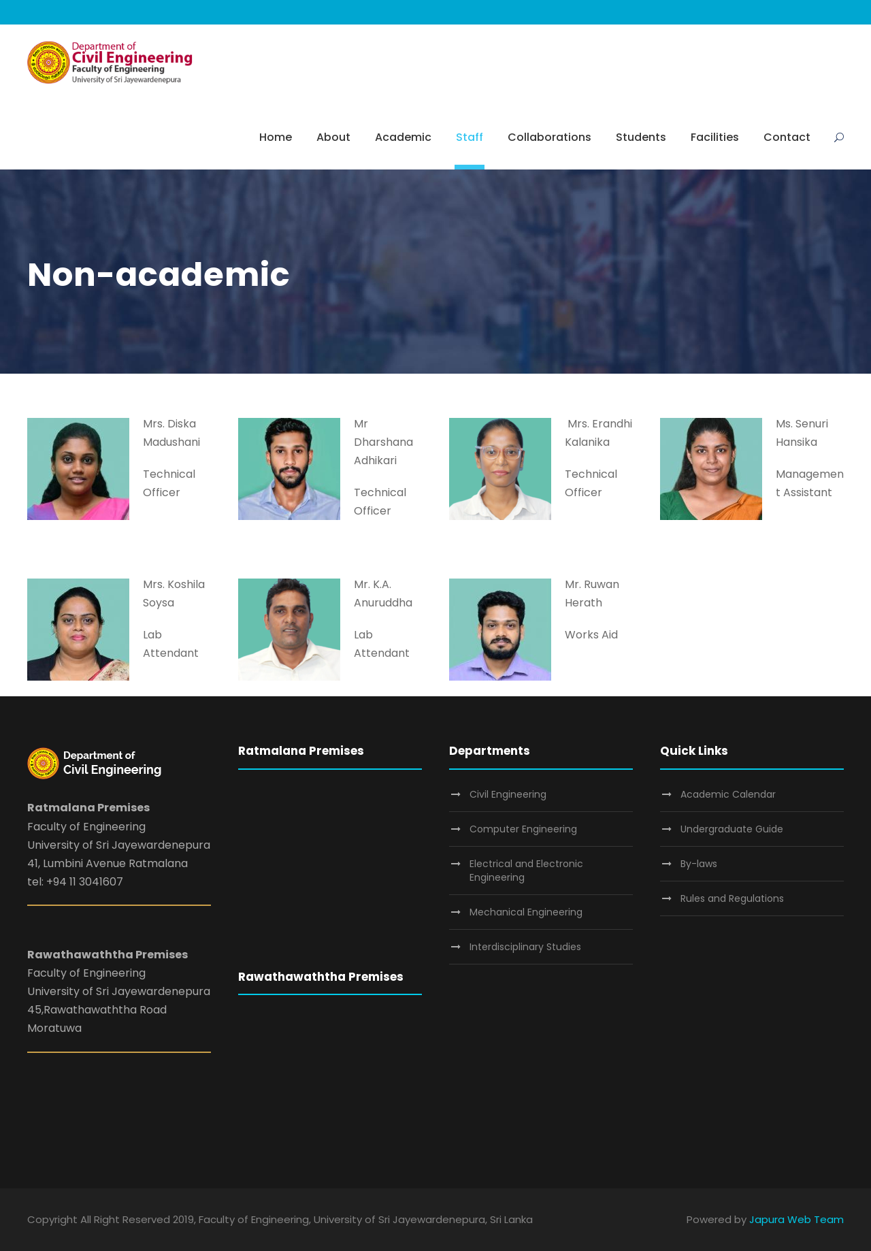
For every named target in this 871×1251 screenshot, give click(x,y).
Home (275, 137)
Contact (786, 137)
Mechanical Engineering (526, 912)
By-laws (698, 864)
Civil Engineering (508, 794)
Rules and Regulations (732, 898)
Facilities (715, 137)
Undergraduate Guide (731, 829)
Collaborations (549, 137)
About (333, 137)
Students (641, 137)
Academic (403, 137)
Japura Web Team (796, 1219)
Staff (469, 137)
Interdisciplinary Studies (525, 947)
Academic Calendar (728, 794)
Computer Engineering (523, 829)
